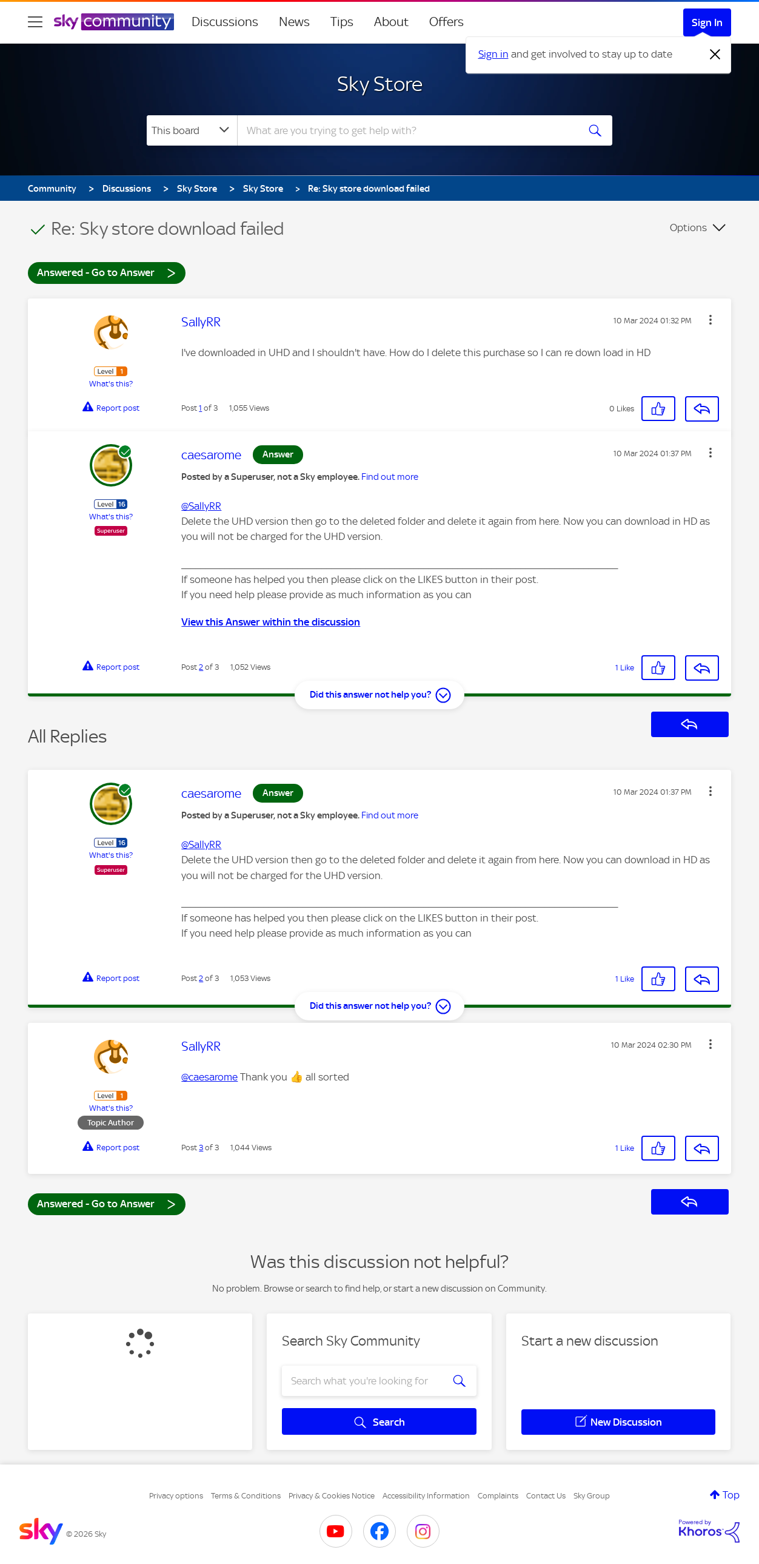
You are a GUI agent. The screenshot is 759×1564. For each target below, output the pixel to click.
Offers (446, 22)
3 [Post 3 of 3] (201, 1147)
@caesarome (209, 1077)
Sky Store (380, 84)
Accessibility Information (426, 1495)
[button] (710, 319)
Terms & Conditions (246, 1495)
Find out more (389, 476)
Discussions (225, 22)
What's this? (111, 383)
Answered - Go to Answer (106, 272)
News (294, 22)
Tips (341, 22)
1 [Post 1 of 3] (200, 408)
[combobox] (406, 130)
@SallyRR (201, 506)
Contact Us (546, 1495)
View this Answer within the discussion (270, 622)
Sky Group (591, 1495)
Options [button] (688, 227)
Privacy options (176, 1495)
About (391, 22)
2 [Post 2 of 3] (201, 667)
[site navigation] (35, 22)
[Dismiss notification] (715, 54)
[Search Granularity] (192, 130)
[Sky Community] (114, 22)
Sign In (707, 22)
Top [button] (731, 1495)
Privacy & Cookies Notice (332, 1495)
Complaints (498, 1495)
